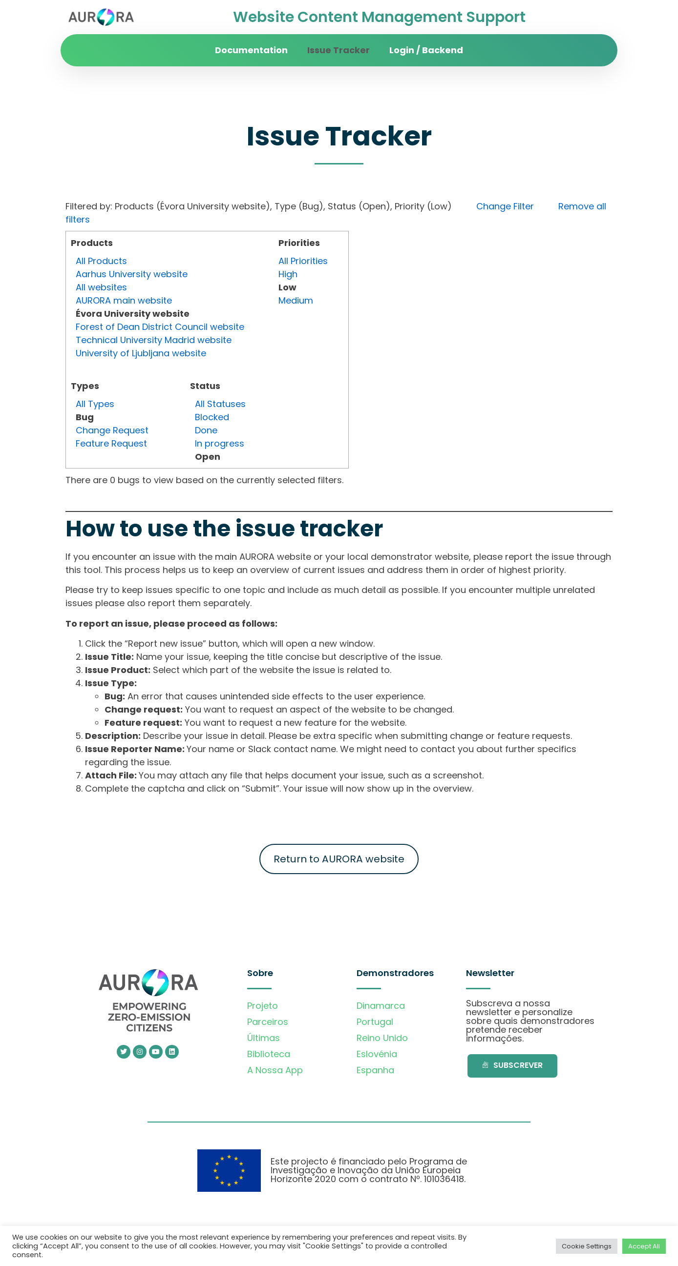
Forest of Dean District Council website (160, 327)
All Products (101, 261)
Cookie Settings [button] (587, 1246)
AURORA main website (124, 300)
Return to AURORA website (339, 859)
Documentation (251, 50)
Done (206, 430)
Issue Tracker (338, 50)
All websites (101, 287)
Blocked (212, 417)
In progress (219, 443)
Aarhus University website (132, 274)
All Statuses (220, 404)
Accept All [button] (644, 1246)
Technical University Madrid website (154, 340)
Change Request (112, 430)
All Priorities (303, 261)
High (287, 274)
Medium (295, 300)
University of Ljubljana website (141, 353)
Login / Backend (426, 50)
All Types (95, 404)
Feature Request (111, 443)
